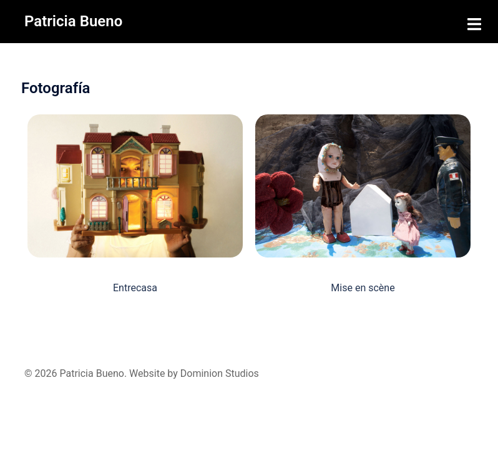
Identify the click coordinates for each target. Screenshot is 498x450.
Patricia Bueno (73, 21)
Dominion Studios (219, 373)
